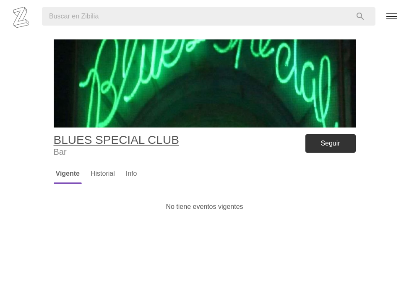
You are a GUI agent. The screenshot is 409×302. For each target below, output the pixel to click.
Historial (103, 173)
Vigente (68, 173)
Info (131, 173)
